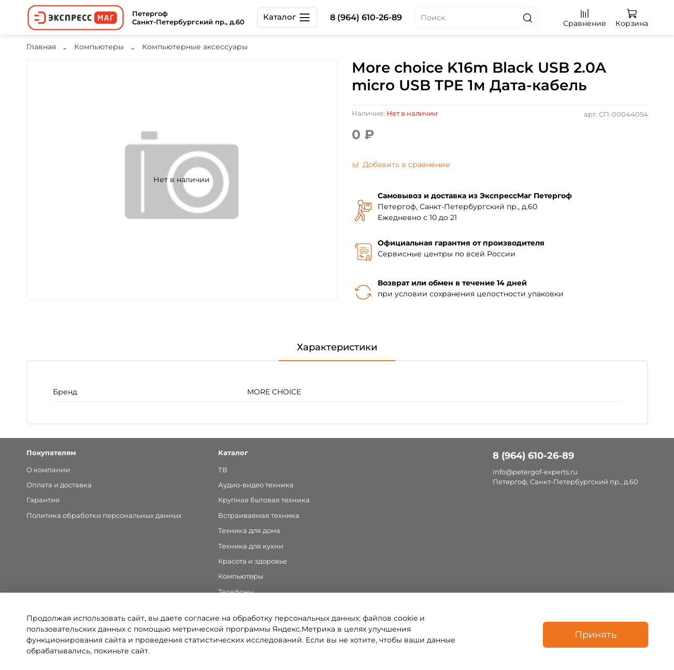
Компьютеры (99, 46)
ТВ (222, 470)
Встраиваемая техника (258, 515)
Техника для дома (249, 531)
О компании (48, 470)
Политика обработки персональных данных (104, 515)
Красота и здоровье (252, 561)
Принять (595, 634)
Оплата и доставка (59, 485)
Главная (41, 46)
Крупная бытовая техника (264, 500)
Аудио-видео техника (256, 485)
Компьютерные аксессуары (195, 46)
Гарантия (43, 500)
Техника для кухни (250, 546)
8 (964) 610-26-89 (366, 17)
